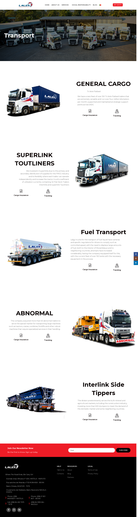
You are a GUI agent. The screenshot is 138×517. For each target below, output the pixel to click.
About (69, 470)
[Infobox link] (37, 450)
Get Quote (118, 5)
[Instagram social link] (14, 510)
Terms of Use (93, 470)
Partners (70, 477)
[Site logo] (25, 5)
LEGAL (90, 466)
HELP (59, 466)
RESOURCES (72, 466)
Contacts (60, 474)
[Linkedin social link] (19, 510)
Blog (69, 474)
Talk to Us (60, 470)
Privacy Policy (93, 474)
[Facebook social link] (8, 510)
